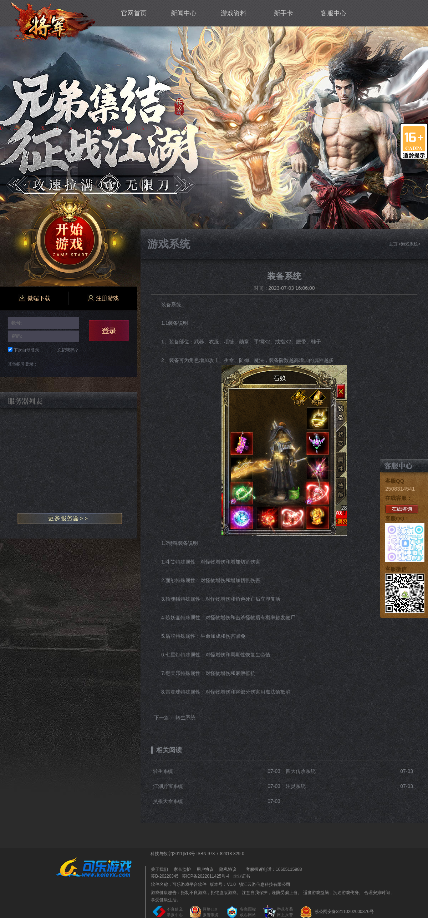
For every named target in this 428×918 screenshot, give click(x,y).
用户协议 (205, 869)
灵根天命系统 (168, 801)
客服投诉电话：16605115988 (272, 869)
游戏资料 (233, 13)
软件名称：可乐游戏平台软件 (179, 884)
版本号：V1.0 (223, 884)
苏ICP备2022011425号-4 (205, 876)
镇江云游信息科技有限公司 (264, 884)
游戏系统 (409, 244)
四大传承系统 (301, 771)
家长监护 (182, 869)
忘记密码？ (68, 350)
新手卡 (283, 13)
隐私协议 (227, 869)
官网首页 (134, 13)
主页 (393, 244)
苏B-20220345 (164, 876)
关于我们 (159, 869)
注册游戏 (103, 298)
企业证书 (241, 876)
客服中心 (333, 13)
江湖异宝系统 (168, 786)
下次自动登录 (26, 350)
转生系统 (185, 717)
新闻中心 (184, 13)
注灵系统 (296, 786)
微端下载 (34, 298)
